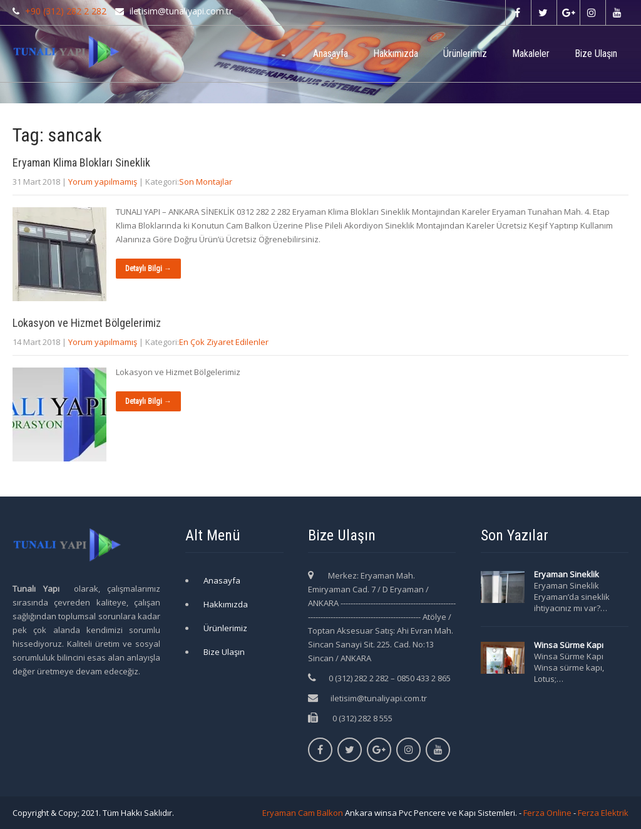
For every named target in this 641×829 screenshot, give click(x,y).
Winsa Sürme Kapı (568, 645)
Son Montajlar (205, 181)
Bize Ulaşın (596, 53)
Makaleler (531, 53)
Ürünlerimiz (465, 53)
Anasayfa (330, 53)
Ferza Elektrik (603, 812)
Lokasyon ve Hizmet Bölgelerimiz (87, 322)
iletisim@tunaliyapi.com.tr (379, 698)
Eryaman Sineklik (566, 574)
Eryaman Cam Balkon (302, 812)
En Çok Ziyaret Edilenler (224, 342)
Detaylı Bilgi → (148, 268)
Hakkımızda (395, 53)
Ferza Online (547, 812)
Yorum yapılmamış (102, 181)
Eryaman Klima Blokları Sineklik (81, 162)
